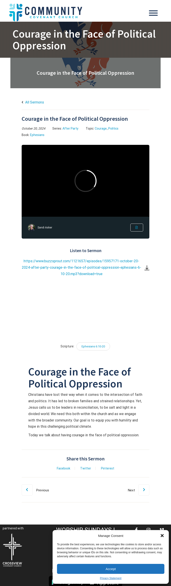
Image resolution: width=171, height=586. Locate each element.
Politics (113, 128)
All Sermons (33, 102)
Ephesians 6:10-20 (93, 346)
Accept (111, 569)
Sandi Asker (45, 227)
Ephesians (37, 135)
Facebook (63, 468)
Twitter (85, 468)
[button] (162, 535)
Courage (101, 128)
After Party (70, 128)
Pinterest (107, 468)
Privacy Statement (110, 578)
